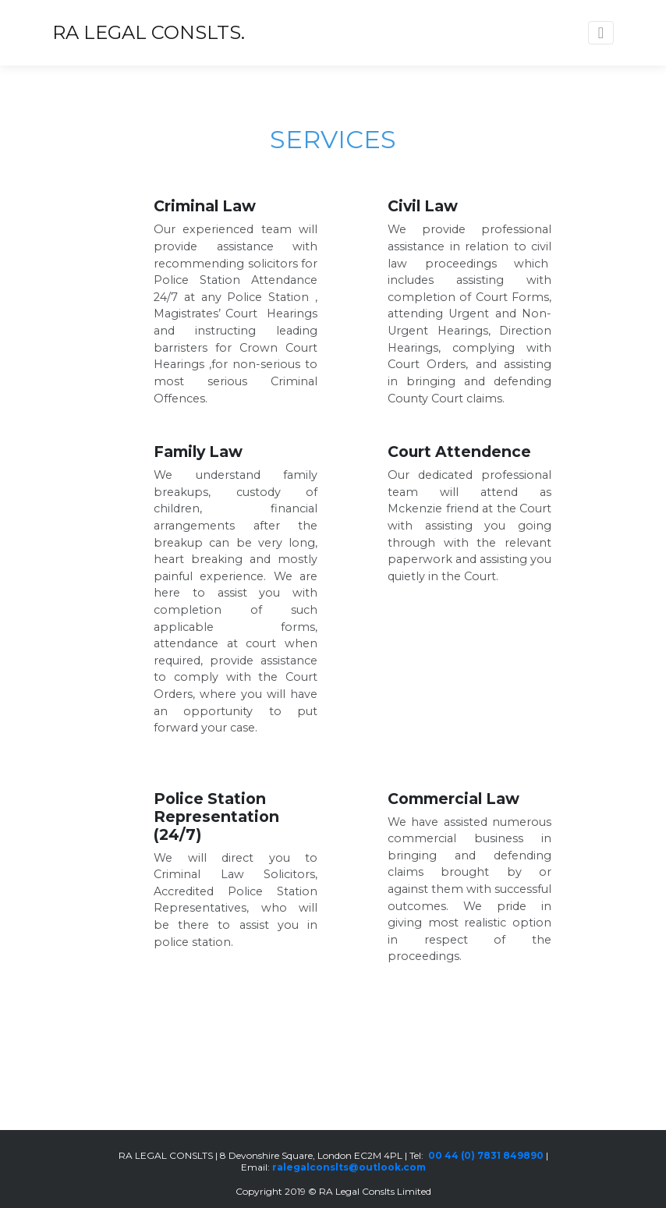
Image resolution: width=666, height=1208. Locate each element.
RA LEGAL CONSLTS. (148, 32)
